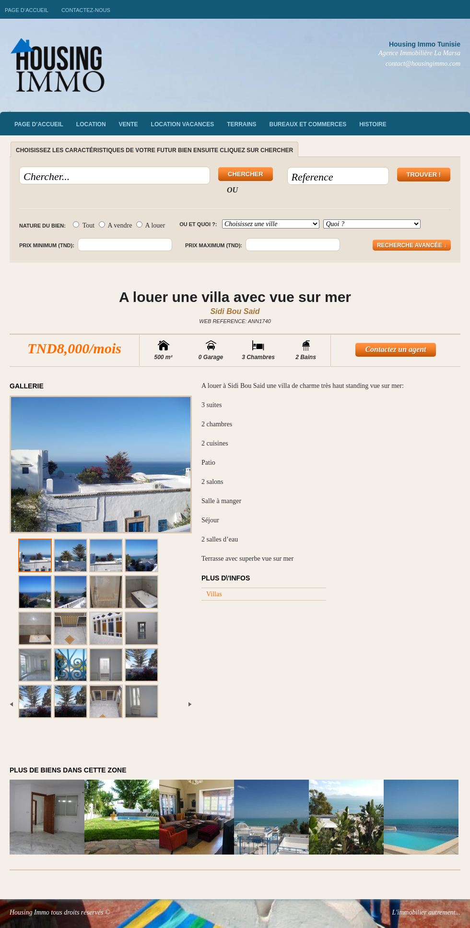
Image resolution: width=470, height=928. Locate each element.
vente (128, 124)
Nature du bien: (42, 226)
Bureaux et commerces (308, 124)
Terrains (241, 124)
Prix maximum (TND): (213, 245)
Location (91, 124)
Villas (214, 594)
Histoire (372, 124)
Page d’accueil (26, 10)
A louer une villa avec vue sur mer (235, 297)
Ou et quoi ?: (198, 224)
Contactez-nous (85, 10)
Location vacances (182, 124)
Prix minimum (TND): (46, 245)
